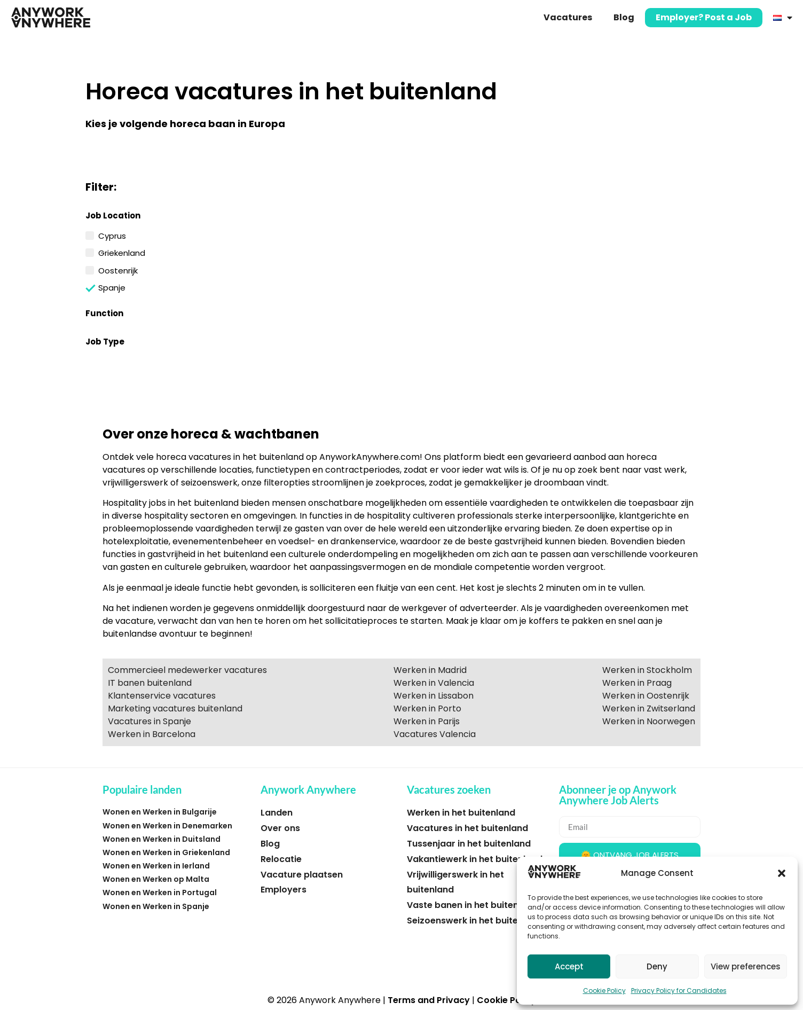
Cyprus (112, 235)
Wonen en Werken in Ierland (156, 865)
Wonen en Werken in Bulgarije (160, 812)
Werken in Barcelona (151, 734)
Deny (657, 966)
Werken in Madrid (430, 670)
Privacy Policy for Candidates (679, 990)
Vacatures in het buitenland (467, 828)
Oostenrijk (118, 270)
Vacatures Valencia (434, 734)
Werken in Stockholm (647, 670)
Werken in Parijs (426, 721)
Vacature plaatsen (302, 874)
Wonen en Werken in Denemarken (167, 825)
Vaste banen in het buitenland (472, 905)
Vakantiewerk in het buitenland (474, 859)
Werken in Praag (637, 683)
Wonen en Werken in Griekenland (166, 852)
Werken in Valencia (433, 683)
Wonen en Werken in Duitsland (162, 839)
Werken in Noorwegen (648, 721)
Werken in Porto (427, 708)
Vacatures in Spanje (149, 721)
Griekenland (121, 252)
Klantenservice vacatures (162, 696)
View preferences (746, 966)
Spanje (111, 287)
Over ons (280, 828)
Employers (283, 889)
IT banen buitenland (150, 683)
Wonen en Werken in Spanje (156, 906)
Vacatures (568, 17)
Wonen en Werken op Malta (156, 879)
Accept (569, 966)
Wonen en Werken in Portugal (160, 892)
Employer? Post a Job (704, 17)
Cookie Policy (604, 990)
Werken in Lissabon (433, 696)
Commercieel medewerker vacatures (187, 670)
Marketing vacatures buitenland (175, 708)
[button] (781, 873)
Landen (277, 813)
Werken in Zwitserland (648, 708)
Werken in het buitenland (461, 813)
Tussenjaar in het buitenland (469, 843)
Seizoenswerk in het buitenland (474, 920)
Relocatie (281, 859)
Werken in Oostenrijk (645, 696)
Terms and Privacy (429, 1000)
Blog (623, 17)
